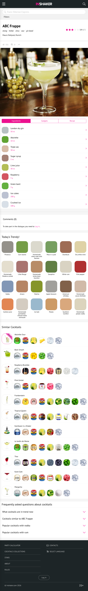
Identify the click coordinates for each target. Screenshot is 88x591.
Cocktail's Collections (15, 551)
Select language (55, 551)
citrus (17, 30)
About (7, 564)
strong (5, 30)
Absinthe (48, 139)
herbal (11, 30)
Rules (7, 570)
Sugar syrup (48, 158)
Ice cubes (48, 195)
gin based (29, 30)
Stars (7, 557)
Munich (18, 35)
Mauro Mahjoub (9, 35)
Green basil (48, 185)
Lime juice (48, 167)
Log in (44, 577)
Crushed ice (48, 204)
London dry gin (48, 130)
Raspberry (48, 176)
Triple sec (48, 148)
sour (22, 30)
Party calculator (12, 545)
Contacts (52, 545)
